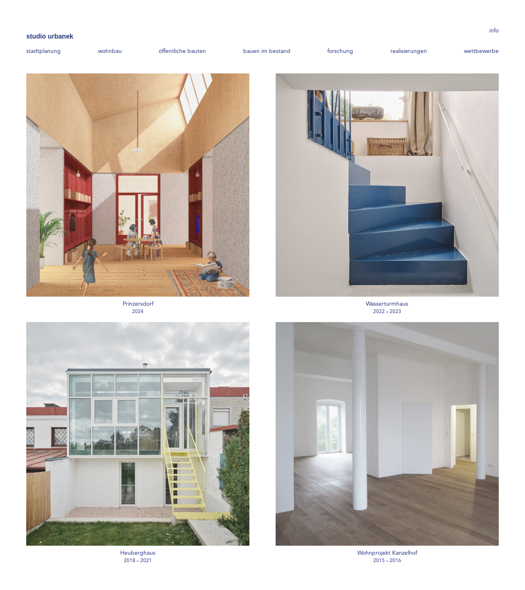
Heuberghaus (137, 552)
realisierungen (408, 40)
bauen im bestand (266, 40)
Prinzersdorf (138, 303)
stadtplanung (43, 40)
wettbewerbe (481, 40)
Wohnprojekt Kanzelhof (387, 552)
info (494, 25)
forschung (340, 40)
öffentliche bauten (182, 40)
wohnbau (110, 40)
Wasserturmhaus (387, 303)
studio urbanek (49, 25)
